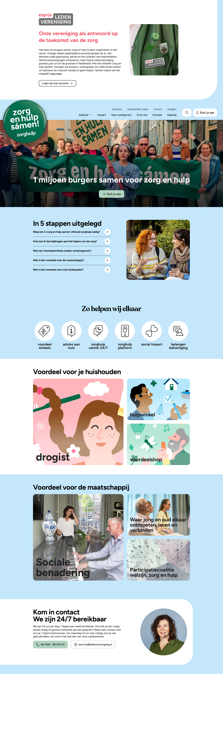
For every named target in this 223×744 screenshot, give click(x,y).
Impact (101, 115)
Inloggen (171, 109)
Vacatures (117, 109)
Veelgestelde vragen (137, 109)
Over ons (142, 115)
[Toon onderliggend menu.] (90, 115)
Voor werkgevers (121, 115)
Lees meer (56, 73)
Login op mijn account (57, 83)
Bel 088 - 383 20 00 (50, 644)
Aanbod (83, 115)
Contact (158, 109)
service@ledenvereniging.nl (93, 644)
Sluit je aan (205, 112)
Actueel (157, 115)
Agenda (171, 115)
